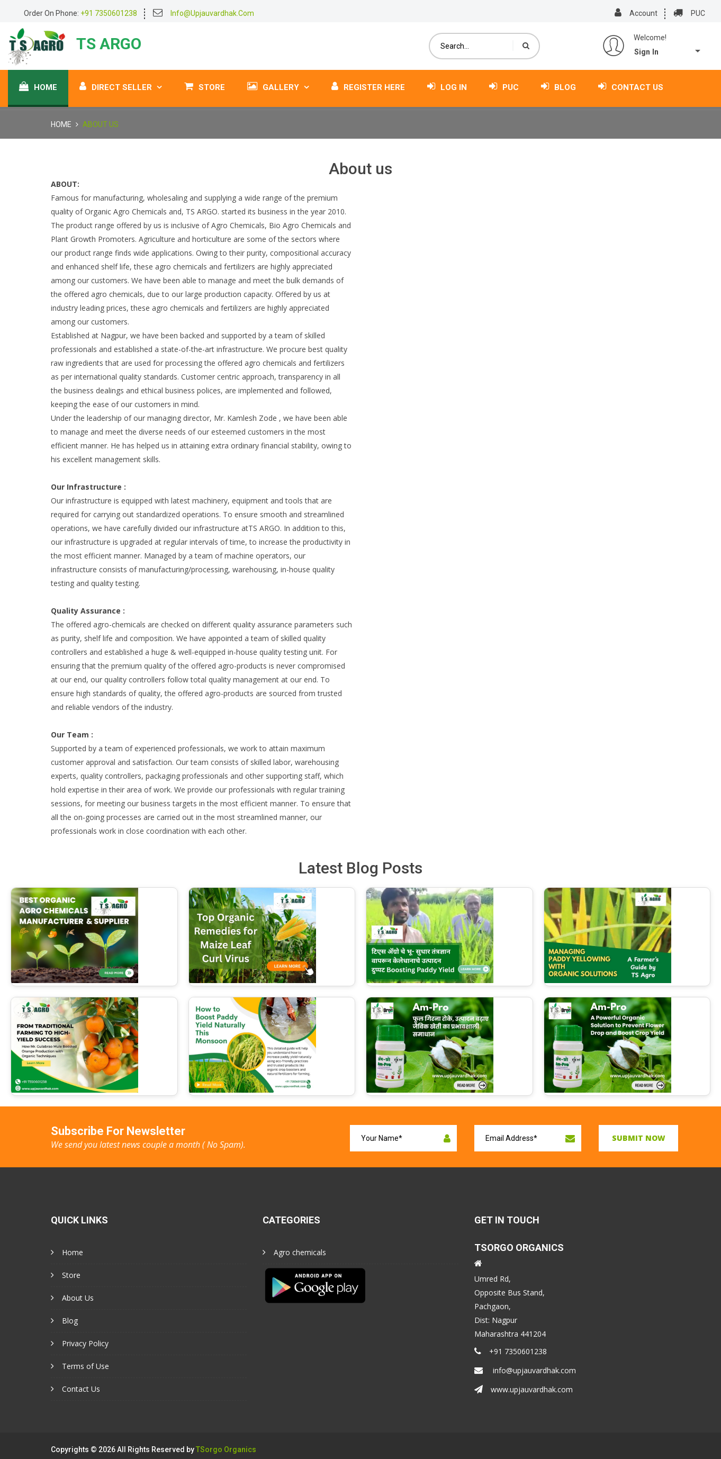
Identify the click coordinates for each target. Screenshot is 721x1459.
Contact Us (630, 81)
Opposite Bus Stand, (509, 1292)
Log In (447, 81)
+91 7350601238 (510, 1351)
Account (643, 13)
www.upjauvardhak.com (523, 1389)
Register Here (368, 81)
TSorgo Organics (226, 1450)
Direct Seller (120, 81)
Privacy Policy (80, 1343)
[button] (673, 51)
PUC (698, 13)
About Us (72, 1298)
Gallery (278, 81)
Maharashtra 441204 (510, 1334)
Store (204, 81)
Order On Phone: (80, 13)
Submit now (638, 1138)
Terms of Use (80, 1366)
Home (38, 81)
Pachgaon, (492, 1306)
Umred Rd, (492, 1279)
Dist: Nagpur (495, 1320)
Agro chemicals (294, 1252)
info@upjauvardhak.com (525, 1370)
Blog (558, 81)
